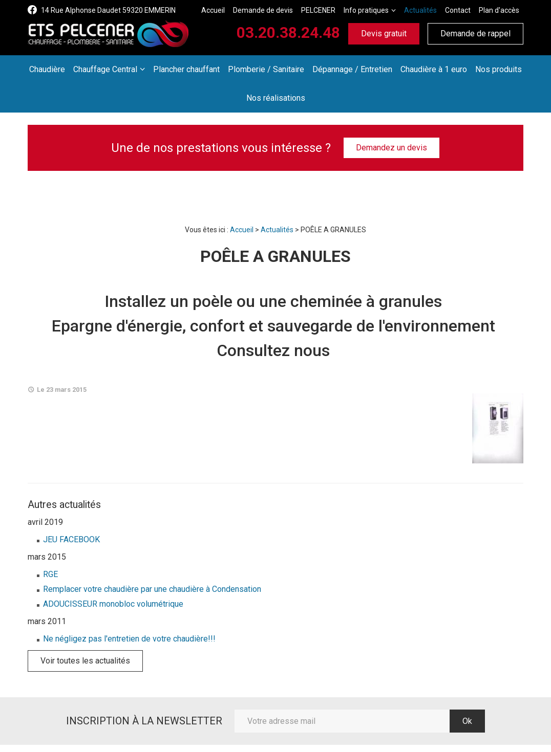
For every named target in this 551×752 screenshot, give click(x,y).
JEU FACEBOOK (71, 539)
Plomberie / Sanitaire (266, 69)
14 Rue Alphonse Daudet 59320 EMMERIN (108, 10)
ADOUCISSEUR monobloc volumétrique (113, 604)
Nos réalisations (275, 98)
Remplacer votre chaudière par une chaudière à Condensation (152, 589)
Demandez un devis (391, 147)
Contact (458, 10)
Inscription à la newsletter (144, 721)
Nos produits (498, 69)
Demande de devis (263, 10)
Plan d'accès (499, 10)
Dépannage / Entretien (352, 69)
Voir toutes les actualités (85, 661)
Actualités (420, 10)
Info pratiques (366, 10)
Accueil (213, 10)
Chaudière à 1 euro (433, 69)
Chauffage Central (105, 69)
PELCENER (318, 10)
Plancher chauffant (186, 69)
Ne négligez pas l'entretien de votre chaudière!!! (129, 639)
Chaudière (47, 69)
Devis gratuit (384, 33)
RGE (50, 574)
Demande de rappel (475, 33)
